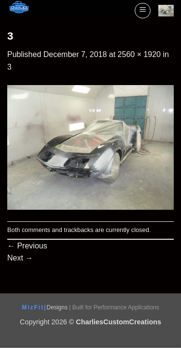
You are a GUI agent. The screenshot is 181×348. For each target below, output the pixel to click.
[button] (143, 10)
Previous (27, 246)
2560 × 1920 (139, 54)
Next (20, 258)
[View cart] (166, 10)
